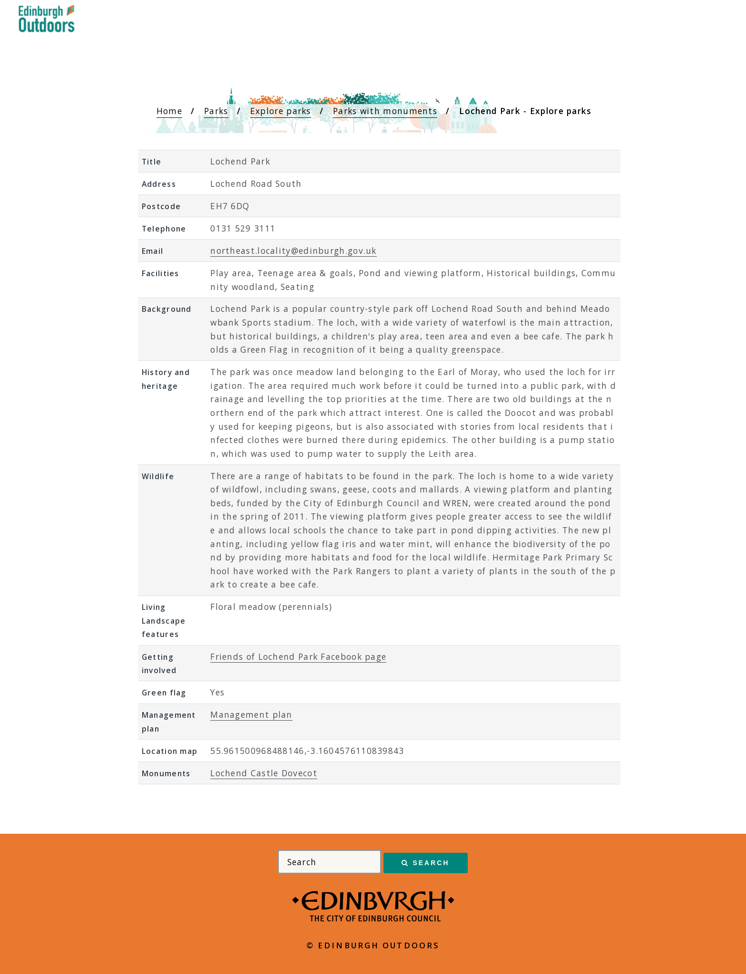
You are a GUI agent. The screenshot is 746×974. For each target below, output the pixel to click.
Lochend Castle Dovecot (263, 773)
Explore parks (280, 110)
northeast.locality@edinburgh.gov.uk (293, 250)
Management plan (251, 714)
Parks (216, 110)
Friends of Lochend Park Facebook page (298, 656)
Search (430, 863)
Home (169, 110)
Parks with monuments (385, 110)
